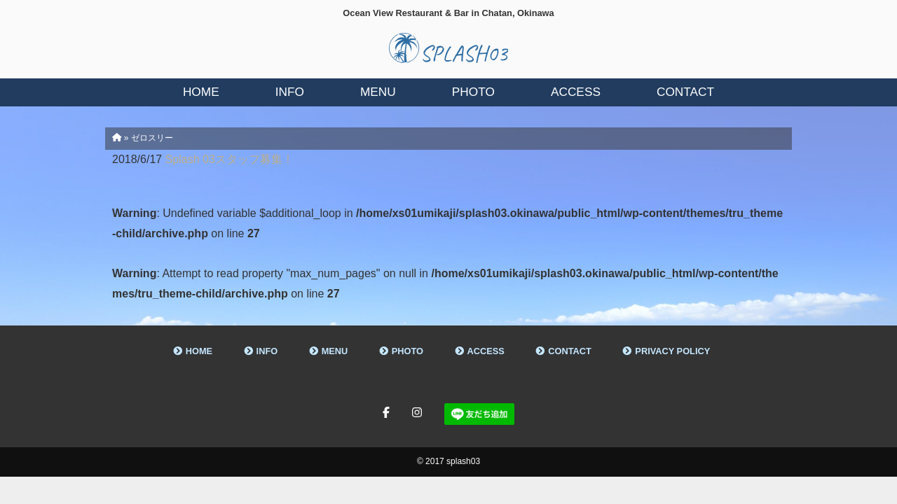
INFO (267, 351)
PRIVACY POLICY (672, 351)
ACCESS (486, 351)
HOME (199, 351)
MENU (335, 351)
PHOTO (407, 351)
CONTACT (569, 351)
